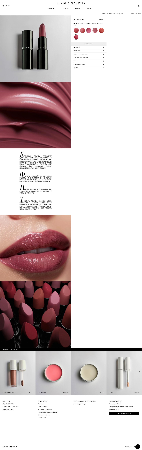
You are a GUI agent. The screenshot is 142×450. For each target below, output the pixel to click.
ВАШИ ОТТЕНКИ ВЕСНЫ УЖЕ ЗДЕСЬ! (114, 13)
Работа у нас (42, 417)
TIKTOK (5, 446)
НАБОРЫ (51, 8)
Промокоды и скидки (80, 404)
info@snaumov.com (8, 409)
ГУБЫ (77, 8)
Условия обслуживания (45, 409)
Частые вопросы (43, 406)
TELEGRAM (13, 446)
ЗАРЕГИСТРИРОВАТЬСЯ (124, 413)
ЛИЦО (89, 8)
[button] (139, 371)
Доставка (41, 404)
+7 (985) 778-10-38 (8, 404)
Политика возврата (43, 415)
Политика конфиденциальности (47, 412)
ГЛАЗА (65, 8)
